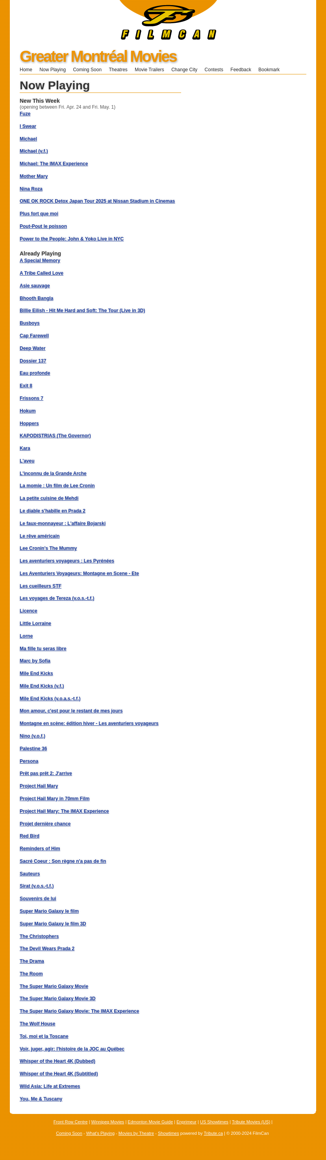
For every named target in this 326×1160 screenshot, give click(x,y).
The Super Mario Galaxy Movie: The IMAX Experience (79, 1011)
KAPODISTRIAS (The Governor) (55, 435)
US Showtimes (214, 1121)
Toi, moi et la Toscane (44, 1036)
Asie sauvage (35, 286)
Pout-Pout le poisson (43, 226)
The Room (31, 974)
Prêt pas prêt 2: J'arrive (46, 773)
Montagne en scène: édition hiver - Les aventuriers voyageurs (89, 723)
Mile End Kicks (36, 673)
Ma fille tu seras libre (43, 648)
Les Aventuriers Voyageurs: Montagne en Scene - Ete (79, 573)
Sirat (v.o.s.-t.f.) (37, 886)
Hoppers (29, 423)
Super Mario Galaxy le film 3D (53, 924)
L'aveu (27, 461)
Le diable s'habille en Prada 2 (52, 511)
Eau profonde (35, 373)
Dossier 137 (33, 361)
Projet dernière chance (45, 824)
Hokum (28, 411)
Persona (29, 761)
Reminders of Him (40, 848)
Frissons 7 (31, 398)
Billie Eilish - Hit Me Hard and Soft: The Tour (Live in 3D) (82, 310)
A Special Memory (40, 260)
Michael (28, 139)
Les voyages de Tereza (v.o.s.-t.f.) (57, 598)
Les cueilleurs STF (40, 586)
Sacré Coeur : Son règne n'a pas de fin (63, 861)
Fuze (25, 114)
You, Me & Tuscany (41, 1099)
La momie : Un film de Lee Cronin (57, 485)
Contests (214, 69)
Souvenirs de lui (38, 898)
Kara (25, 448)
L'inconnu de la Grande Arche (53, 473)
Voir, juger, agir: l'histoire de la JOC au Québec (72, 1049)
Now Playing (52, 69)
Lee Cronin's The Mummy (48, 548)
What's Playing (100, 1133)
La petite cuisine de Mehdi (49, 498)
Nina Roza (31, 189)
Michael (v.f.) (34, 151)
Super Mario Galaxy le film (49, 911)
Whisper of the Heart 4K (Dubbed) (57, 1061)
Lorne (26, 636)
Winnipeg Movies (107, 1121)
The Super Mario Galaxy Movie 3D (58, 998)
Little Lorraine (35, 623)
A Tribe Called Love (41, 273)
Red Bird (29, 836)
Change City (184, 69)
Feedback (240, 69)
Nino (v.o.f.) (32, 736)
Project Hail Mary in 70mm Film (54, 798)
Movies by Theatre (136, 1133)
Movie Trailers (149, 69)
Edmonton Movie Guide (150, 1121)
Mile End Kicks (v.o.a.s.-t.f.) (50, 698)
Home (26, 69)
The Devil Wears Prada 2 (47, 948)
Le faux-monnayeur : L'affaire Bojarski (63, 523)
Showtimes (168, 1133)
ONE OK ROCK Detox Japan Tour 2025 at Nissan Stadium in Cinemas (97, 201)
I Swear (28, 126)
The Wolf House (37, 1024)
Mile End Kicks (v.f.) (42, 686)
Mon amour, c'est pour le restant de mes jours (71, 711)
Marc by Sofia (35, 661)
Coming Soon (87, 69)
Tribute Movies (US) (251, 1121)
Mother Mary (34, 176)
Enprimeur (186, 1121)
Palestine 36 (33, 748)
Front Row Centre (71, 1121)
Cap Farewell (34, 336)
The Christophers (39, 936)
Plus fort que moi (39, 213)
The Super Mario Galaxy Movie (54, 986)
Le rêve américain (39, 536)
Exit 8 (26, 386)
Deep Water (33, 348)
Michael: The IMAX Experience (54, 164)
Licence (28, 611)
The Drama (32, 961)
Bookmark (271, 69)
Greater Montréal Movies (98, 56)
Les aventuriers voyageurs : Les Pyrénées (67, 561)
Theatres (118, 69)
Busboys (30, 323)
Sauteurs (30, 874)
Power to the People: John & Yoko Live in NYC (72, 239)
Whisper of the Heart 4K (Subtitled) (59, 1074)
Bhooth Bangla (36, 298)
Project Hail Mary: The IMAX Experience (64, 811)
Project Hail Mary (39, 786)
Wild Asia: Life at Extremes (50, 1086)
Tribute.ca (213, 1133)
